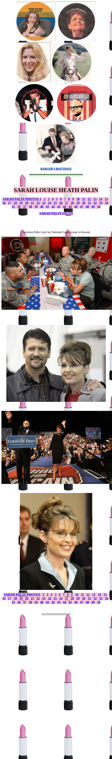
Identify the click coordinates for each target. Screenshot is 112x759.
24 (49, 203)
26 (61, 203)
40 (41, 207)
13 (94, 199)
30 (83, 203)
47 (81, 207)
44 (64, 207)
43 (58, 207)
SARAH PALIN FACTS (56, 213)
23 (43, 203)
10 (78, 199)
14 (100, 199)
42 (53, 207)
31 (89, 203)
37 (24, 207)
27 (66, 203)
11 (83, 199)
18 (15, 203)
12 (89, 199)
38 (30, 207)
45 (70, 207)
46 (76, 207)
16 (4, 203)
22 (38, 203)
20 (26, 203)
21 (32, 203)
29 (78, 203)
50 (98, 207)
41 (47, 207)
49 (93, 207)
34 (106, 203)
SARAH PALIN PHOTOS (22, 594)
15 (106, 199)
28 (72, 203)
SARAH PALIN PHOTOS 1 (22, 199)
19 (21, 203)
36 (19, 207)
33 (100, 203)
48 (87, 207)
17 (9, 203)
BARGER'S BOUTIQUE (55, 168)
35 (13, 207)
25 (55, 203)
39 (36, 207)
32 (95, 203)
